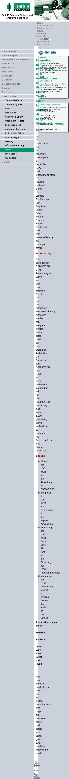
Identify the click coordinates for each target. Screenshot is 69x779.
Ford (7, 108)
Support (6, 88)
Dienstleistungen (11, 84)
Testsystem (43, 39)
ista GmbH (11, 113)
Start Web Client (14, 117)
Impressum (43, 44)
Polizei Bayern (13, 137)
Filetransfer (43, 28)
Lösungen (7, 76)
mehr (42, 77)
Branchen (7, 80)
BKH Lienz (11, 154)
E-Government (13, 125)
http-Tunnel (8, 72)
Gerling (9, 141)
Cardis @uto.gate (14, 121)
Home (40, 23)
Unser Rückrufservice (48, 129)
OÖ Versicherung (14, 145)
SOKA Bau (11, 158)
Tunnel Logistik (13, 104)
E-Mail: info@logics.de (48, 111)
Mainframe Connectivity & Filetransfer (16, 61)
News (40, 31)
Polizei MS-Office (14, 133)
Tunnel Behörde (14, 100)
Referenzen (8, 92)
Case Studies (9, 96)
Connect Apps (45, 26)
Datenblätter (44, 41)
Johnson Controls (15, 129)
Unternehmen (9, 51)
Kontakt (6, 162)
